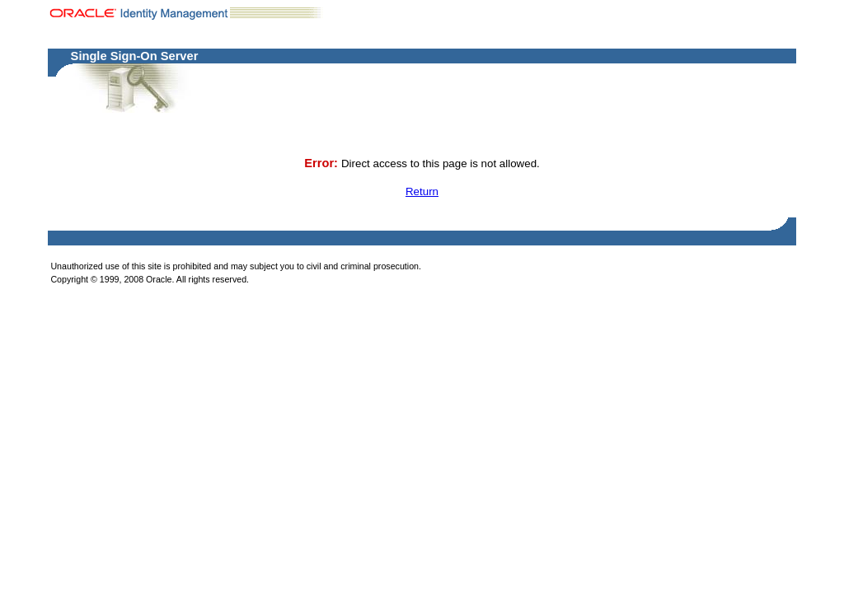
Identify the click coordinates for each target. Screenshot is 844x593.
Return (422, 191)
